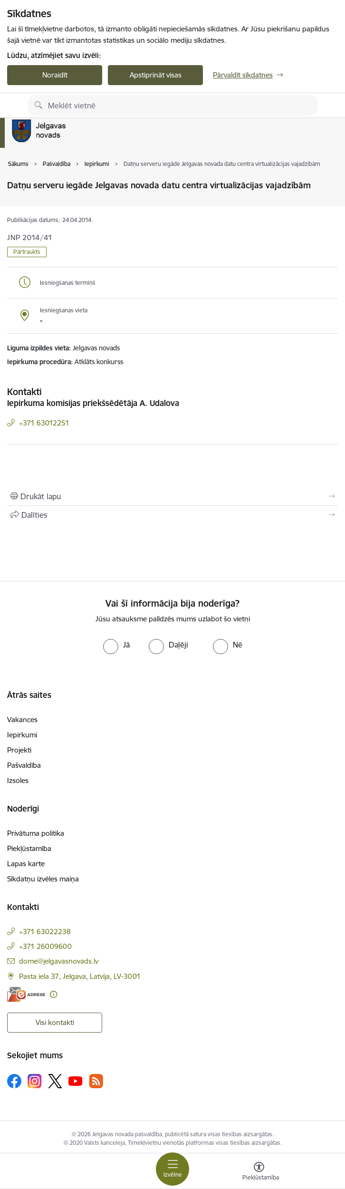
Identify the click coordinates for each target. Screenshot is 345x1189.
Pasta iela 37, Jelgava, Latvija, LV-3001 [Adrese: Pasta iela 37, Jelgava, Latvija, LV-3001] (80, 976)
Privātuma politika (35, 833)
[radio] (116, 644)
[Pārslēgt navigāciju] (172, 1169)
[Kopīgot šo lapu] (172, 515)
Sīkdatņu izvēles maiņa (43, 878)
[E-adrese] (26, 994)
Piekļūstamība (29, 848)
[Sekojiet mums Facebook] (14, 1081)
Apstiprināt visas (156, 74)
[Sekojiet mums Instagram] (35, 1081)
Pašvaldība (24, 765)
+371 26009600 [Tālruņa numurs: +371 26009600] (45, 946)
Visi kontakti (55, 1022)
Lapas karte (26, 863)
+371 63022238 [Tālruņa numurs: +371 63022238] (45, 931)
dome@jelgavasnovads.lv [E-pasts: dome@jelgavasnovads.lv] (58, 961)
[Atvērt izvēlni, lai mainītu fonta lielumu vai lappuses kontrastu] (259, 1172)
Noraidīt (54, 74)
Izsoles (18, 780)
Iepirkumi (22, 734)
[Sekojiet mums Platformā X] (55, 1081)
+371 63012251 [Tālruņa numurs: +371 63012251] (44, 422)
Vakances (22, 719)
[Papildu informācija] (53, 994)
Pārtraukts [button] (26, 251)
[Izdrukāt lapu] (172, 496)
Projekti (19, 749)
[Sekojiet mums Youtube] (75, 1080)
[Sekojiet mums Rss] (96, 1081)
